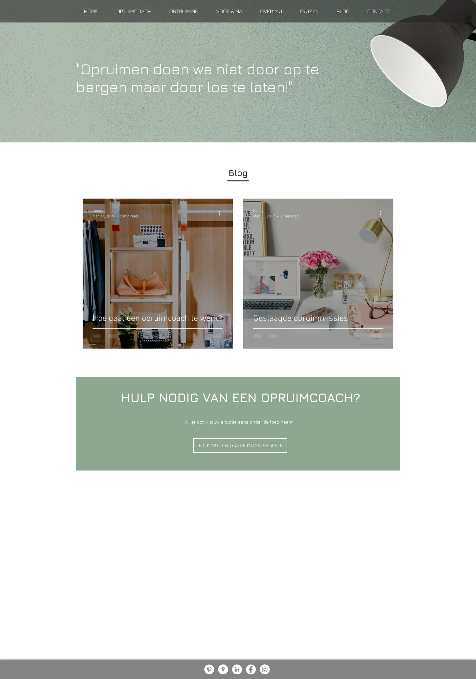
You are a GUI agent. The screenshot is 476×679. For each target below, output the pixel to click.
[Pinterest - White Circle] (209, 669)
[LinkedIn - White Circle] (237, 669)
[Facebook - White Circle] (251, 669)
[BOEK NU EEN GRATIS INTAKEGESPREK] (240, 445)
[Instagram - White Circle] (265, 669)
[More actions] (222, 213)
